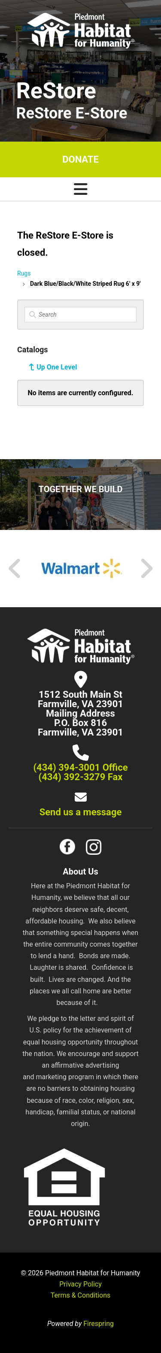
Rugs (23, 273)
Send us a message (80, 812)
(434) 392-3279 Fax (81, 777)
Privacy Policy (80, 1284)
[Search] (80, 314)
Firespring (98, 1324)
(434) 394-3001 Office (80, 767)
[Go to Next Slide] (146, 568)
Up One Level (56, 367)
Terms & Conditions (81, 1295)
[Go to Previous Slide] (15, 568)
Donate (80, 159)
